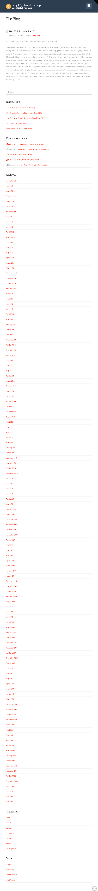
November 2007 (11, 648)
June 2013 (9, 304)
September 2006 (11, 720)
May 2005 (9, 802)
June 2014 (9, 248)
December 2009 (11, 520)
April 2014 (10, 258)
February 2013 (11, 325)
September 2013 (11, 289)
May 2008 (9, 617)
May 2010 (9, 494)
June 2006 (9, 735)
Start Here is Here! (25, 155)
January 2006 (10, 761)
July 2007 (9, 668)
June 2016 (9, 186)
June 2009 (9, 550)
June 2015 (9, 222)
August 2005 (10, 786)
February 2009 (11, 571)
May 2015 (9, 227)
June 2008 (9, 612)
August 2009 (10, 540)
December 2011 (11, 396)
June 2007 (9, 674)
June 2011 (9, 427)
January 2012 (10, 391)
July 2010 (9, 484)
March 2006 (10, 750)
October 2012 (11, 345)
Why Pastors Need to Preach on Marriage (20, 108)
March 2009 (10, 566)
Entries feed (10, 870)
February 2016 (11, 196)
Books (8, 818)
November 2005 (11, 771)
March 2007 (10, 689)
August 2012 (10, 355)
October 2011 (11, 407)
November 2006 (11, 709)
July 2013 (9, 299)
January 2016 (10, 201)
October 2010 (11, 468)
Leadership (36, 35)
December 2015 (11, 206)
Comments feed (11, 875)
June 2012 (9, 366)
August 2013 (10, 294)
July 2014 (9, 242)
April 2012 (10, 376)
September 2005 (11, 781)
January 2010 (10, 514)
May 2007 (9, 679)
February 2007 (11, 694)
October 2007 (11, 653)
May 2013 (9, 309)
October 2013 (11, 283)
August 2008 (10, 602)
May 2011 (9, 432)
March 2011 (10, 443)
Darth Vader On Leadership (16, 123)
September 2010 (11, 473)
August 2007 (10, 663)
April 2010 (10, 499)
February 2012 (11, 386)
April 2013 (10, 314)
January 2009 (10, 576)
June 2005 (9, 797)
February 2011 (11, 448)
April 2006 (10, 745)
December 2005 (11, 766)
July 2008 (9, 607)
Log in (8, 864)
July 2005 (9, 792)
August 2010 (10, 478)
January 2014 (10, 268)
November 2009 (11, 525)
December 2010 (11, 458)
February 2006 (11, 756)
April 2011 (10, 437)
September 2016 (11, 181)
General (8, 828)
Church (8, 823)
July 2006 (9, 730)
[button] (89, 6)
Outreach (9, 838)
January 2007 (10, 699)
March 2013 (10, 319)
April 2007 (10, 684)
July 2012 (9, 360)
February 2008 (11, 632)
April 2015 (10, 232)
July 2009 (9, 545)
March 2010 (10, 504)
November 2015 (11, 212)
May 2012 (9, 371)
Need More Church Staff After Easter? (19, 128)
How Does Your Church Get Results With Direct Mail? (25, 118)
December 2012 (11, 335)
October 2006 (11, 715)
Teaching (9, 843)
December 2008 (11, 581)
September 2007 (11, 658)
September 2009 (11, 535)
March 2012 (10, 381)
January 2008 (10, 638)
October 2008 (11, 591)
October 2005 (11, 776)
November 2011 (11, 402)
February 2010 (11, 509)
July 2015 (9, 217)
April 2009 (10, 561)
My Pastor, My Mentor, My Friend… (27, 160)
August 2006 (10, 725)
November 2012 (11, 340)
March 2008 (10, 627)
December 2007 (11, 643)
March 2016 (10, 191)
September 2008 (11, 597)
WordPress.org (11, 880)
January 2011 (10, 453)
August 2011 (10, 417)
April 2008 (10, 622)
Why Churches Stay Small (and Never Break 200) (24, 113)
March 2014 (10, 263)
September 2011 (11, 412)
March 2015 (10, 237)
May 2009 (9, 555)
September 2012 (11, 350)
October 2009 (11, 530)
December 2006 (11, 704)
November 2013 (11, 278)
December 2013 (11, 273)
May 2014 (9, 253)
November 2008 (11, 586)
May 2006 (9, 740)
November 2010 (11, 463)
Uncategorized (11, 848)
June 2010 (9, 489)
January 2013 (10, 330)
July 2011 (9, 422)
